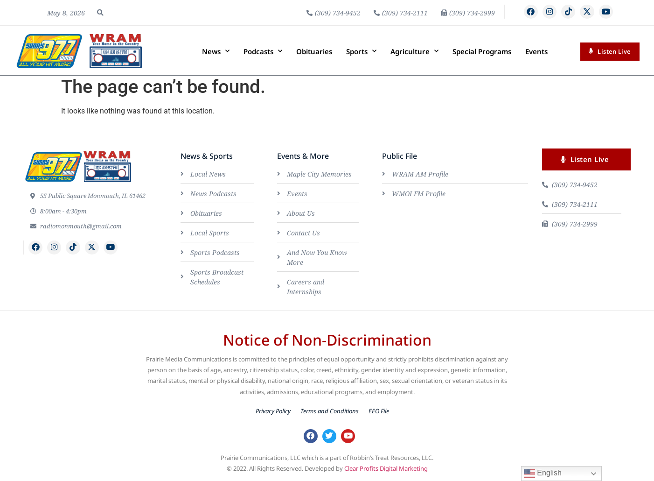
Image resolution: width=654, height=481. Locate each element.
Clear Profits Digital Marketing (386, 470)
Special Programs (481, 51)
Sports (361, 51)
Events (536, 51)
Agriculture (414, 51)
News (216, 51)
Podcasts (263, 51)
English (543, 473)
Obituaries (314, 51)
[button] (100, 13)
